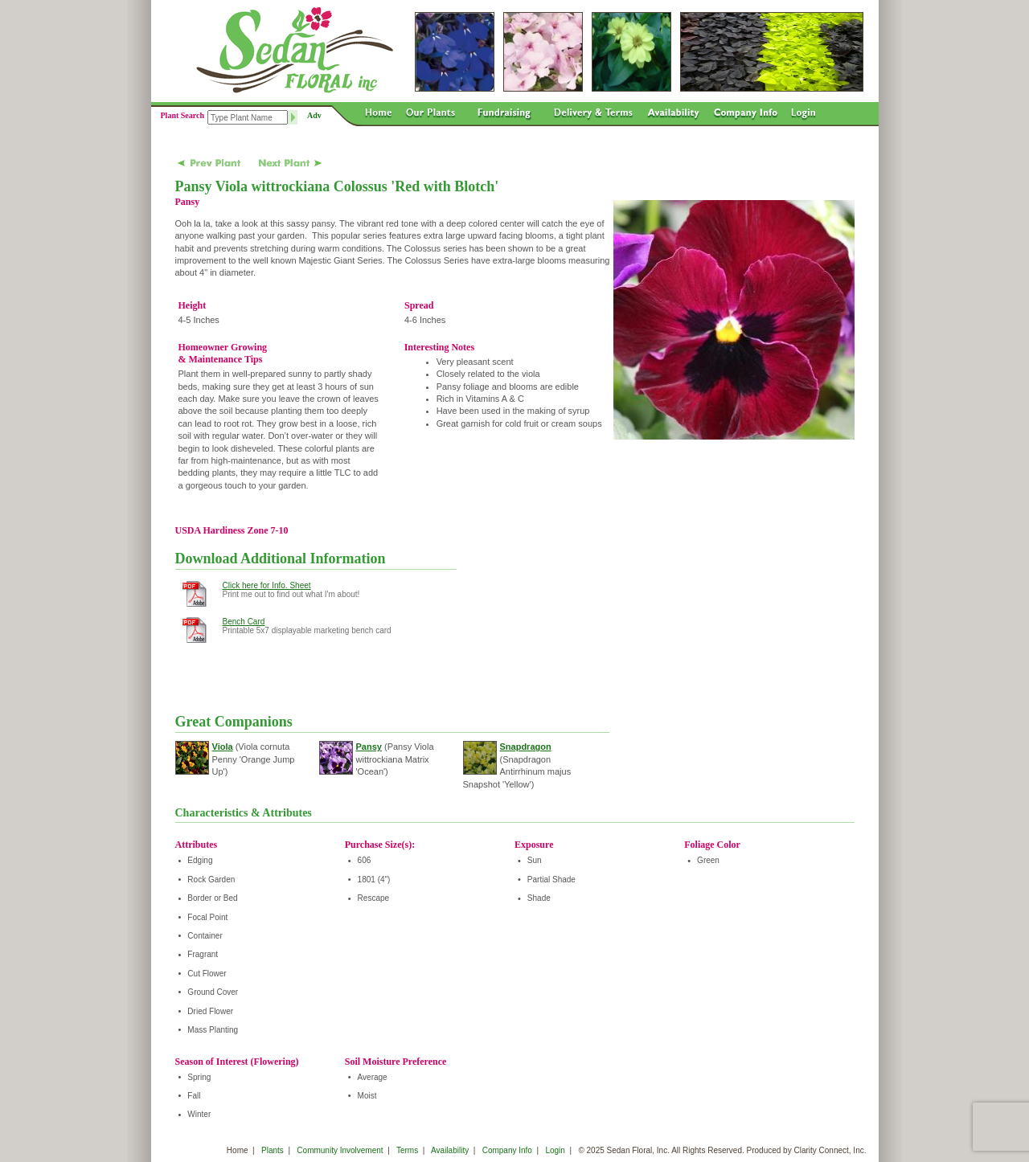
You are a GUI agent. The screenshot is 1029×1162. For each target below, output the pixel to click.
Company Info (507, 1150)
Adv (314, 115)
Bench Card (244, 621)
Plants (272, 1150)
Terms (407, 1150)
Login (554, 1150)
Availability (450, 1150)
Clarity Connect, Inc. (829, 1150)
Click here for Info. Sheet (267, 585)
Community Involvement (340, 1150)
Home (237, 1150)
